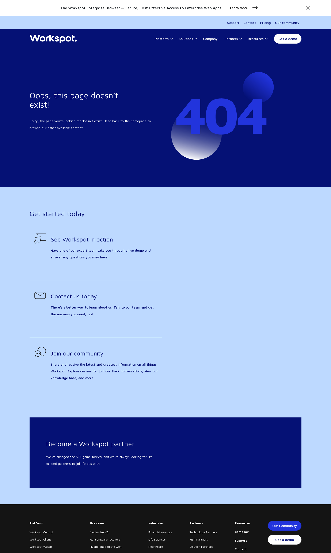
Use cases (97, 523)
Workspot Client (40, 539)
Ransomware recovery (105, 539)
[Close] (308, 8)
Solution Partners (201, 546)
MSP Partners (199, 539)
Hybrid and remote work (106, 546)
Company (242, 532)
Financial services (160, 532)
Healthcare (155, 546)
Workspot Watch (41, 546)
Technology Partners (203, 532)
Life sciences (157, 539)
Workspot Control (41, 532)
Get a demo (287, 39)
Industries (156, 523)
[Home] (53, 39)
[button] (164, 38)
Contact (249, 23)
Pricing (265, 23)
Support (233, 23)
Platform (36, 523)
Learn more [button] (244, 8)
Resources (243, 523)
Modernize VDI (99, 532)
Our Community (284, 526)
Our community (287, 23)
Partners (196, 523)
